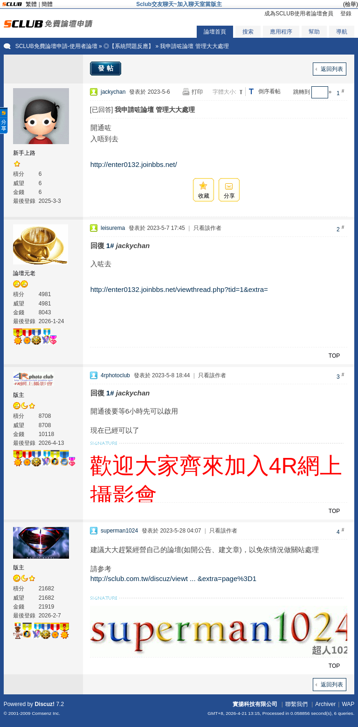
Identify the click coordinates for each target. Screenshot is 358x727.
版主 (18, 395)
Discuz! (44, 704)
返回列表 (332, 69)
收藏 (203, 196)
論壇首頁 (215, 31)
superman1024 (119, 530)
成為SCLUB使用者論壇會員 (298, 13)
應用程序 (281, 31)
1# (110, 245)
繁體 (31, 4)
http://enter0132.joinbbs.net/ (133, 164)
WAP (348, 704)
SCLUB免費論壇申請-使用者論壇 (56, 46)
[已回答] (101, 109)
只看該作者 (207, 228)
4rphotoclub (115, 375)
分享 (229, 196)
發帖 (107, 68)
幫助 (314, 31)
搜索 (248, 31)
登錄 (345, 13)
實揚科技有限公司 (255, 704)
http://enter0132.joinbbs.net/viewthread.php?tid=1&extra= (179, 289)
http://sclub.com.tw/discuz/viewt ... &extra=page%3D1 (173, 578)
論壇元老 (24, 273)
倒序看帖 (269, 91)
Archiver (325, 704)
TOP (334, 356)
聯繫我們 (296, 704)
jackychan (113, 92)
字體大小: (224, 92)
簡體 (47, 4)
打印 (197, 92)
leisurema (113, 228)
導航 (341, 31)
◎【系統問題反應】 (128, 46)
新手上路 (24, 153)
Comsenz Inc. (46, 713)
